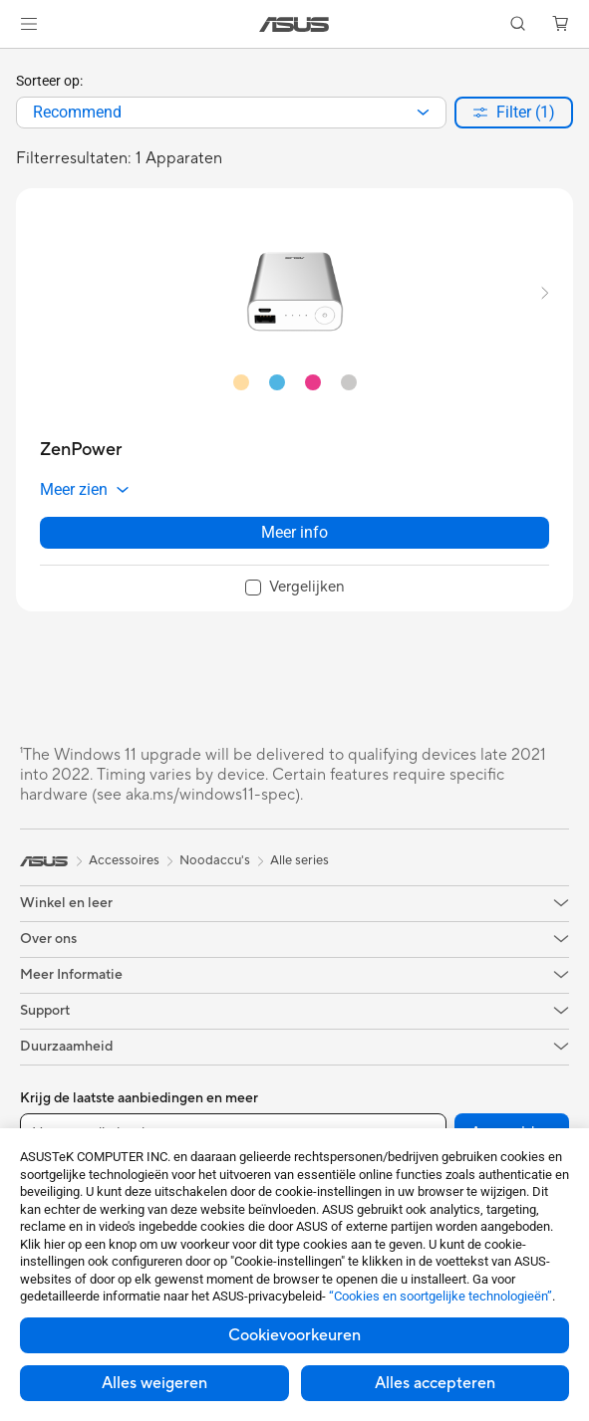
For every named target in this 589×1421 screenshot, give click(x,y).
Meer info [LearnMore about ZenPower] (294, 532)
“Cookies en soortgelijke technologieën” (440, 1296)
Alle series (299, 860)
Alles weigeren (154, 1383)
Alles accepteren (435, 1383)
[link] (294, 24)
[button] (29, 24)
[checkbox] (295, 588)
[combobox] (231, 112)
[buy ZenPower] (81, 449)
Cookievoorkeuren (294, 1335)
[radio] (241, 381)
